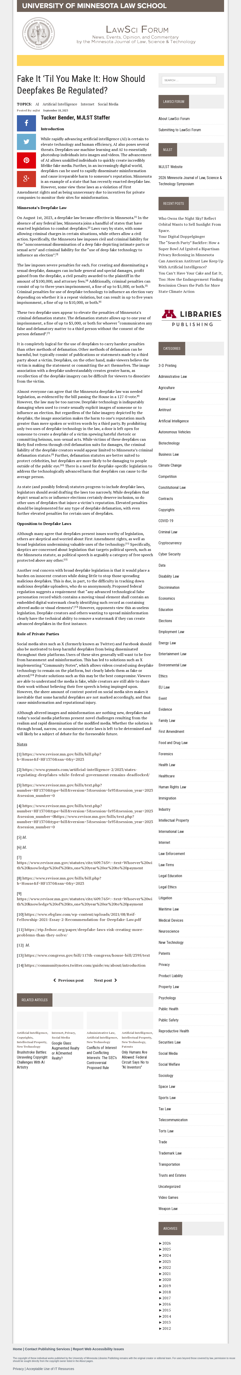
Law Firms (166, 865)
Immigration (167, 798)
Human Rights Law (172, 787)
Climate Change (170, 465)
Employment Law (171, 632)
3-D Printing (167, 365)
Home (17, 1349)
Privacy (70, 1033)
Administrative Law (100, 1033)
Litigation (165, 898)
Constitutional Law (172, 487)
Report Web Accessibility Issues (98, 1349)
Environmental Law (172, 665)
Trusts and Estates (172, 1175)
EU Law (164, 687)
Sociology (166, 1075)
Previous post (68, 980)
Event (163, 698)
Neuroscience (169, 931)
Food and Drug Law (173, 742)
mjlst (36, 110)
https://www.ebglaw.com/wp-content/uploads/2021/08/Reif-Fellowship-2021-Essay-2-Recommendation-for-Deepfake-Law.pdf (79, 917)
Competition (168, 476)
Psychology (167, 998)
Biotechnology (169, 443)
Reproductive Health (174, 1031)
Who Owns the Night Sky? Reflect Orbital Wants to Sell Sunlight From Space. (190, 224)
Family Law (167, 720)
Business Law (169, 454)
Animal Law (167, 399)
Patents (127, 1046)
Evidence (165, 709)
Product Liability (171, 976)
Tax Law (165, 1109)
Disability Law (169, 576)
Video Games (168, 1197)
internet (87, 104)
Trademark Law (170, 1153)
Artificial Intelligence (60, 104)
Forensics (166, 754)
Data (162, 565)
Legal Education (170, 876)
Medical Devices (171, 920)
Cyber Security (170, 554)
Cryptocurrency (170, 543)
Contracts (166, 498)
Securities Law (170, 1042)
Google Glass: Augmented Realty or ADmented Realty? (67, 1048)
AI (37, 104)
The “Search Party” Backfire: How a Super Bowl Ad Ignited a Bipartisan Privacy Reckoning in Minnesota (189, 248)
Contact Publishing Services (47, 1349)
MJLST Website (171, 167)
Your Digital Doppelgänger (182, 236)
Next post (105, 980)
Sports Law (167, 1097)
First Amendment (171, 731)
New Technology (28, 1046)
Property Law (169, 987)
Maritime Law (169, 909)
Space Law (167, 1086)
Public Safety (169, 1020)
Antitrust (165, 410)
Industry (164, 809)
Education (166, 609)
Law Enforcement (172, 853)
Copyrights (24, 1037)
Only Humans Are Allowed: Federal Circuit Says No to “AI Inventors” (135, 1059)
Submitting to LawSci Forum (180, 130)
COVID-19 (166, 521)
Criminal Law (168, 532)
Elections (165, 621)
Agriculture (167, 387)
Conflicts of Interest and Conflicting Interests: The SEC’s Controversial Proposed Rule (102, 1057)
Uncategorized (169, 1186)
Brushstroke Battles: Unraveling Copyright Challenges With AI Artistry (32, 1059)
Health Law (167, 765)
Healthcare (167, 776)
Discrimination (169, 587)
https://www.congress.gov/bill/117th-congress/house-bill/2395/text (87, 955)
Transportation (169, 1164)
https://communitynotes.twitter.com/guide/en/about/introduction (85, 965)
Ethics (163, 676)
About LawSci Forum (174, 118)
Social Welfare (169, 1064)
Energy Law (167, 643)
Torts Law (166, 1131)
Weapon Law (168, 1208)
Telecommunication (173, 1120)
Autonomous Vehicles (175, 432)
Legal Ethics (168, 887)
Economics (167, 598)
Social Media (108, 104)
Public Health (168, 1009)
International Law (171, 831)
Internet (57, 1033)
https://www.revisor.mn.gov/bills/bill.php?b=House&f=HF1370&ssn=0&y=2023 (59, 756)
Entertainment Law (172, 654)
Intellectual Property (31, 1042)
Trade (163, 1142)
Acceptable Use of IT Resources (50, 1369)
